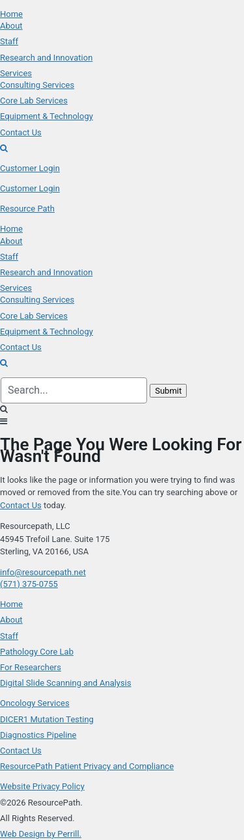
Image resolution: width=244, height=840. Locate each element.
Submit (168, 391)
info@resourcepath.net (43, 572)
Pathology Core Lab (37, 652)
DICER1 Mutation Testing (47, 719)
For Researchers (30, 667)
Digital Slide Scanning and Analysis (65, 683)
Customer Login (30, 168)
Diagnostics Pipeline (38, 735)
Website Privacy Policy (42, 786)
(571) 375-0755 (29, 584)
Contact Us (21, 505)
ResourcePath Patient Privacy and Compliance (87, 766)
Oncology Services (35, 703)
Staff (9, 636)
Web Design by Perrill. (40, 834)
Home (11, 604)
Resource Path (27, 208)
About (11, 620)
